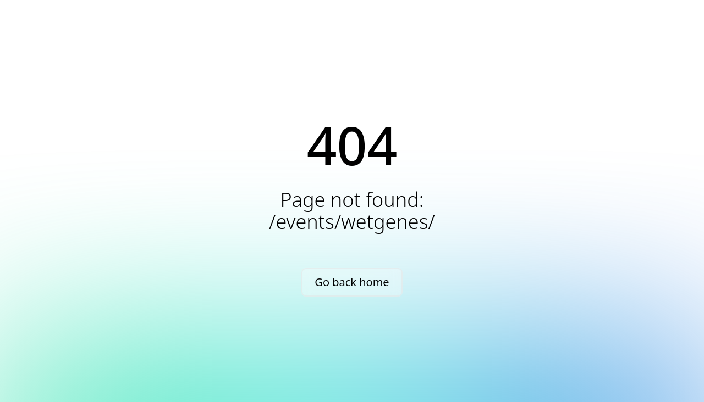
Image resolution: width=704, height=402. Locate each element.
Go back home (352, 282)
